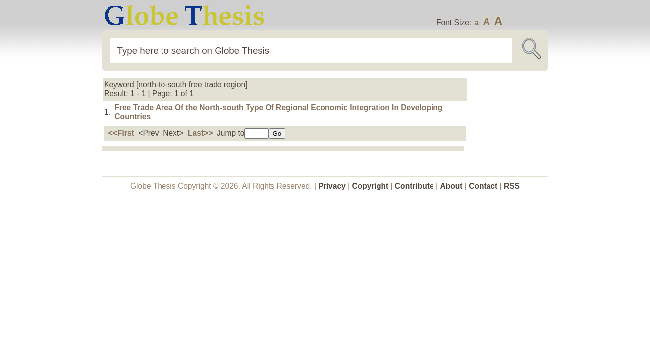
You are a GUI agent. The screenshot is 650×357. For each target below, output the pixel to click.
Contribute (414, 186)
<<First (121, 133)
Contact (484, 186)
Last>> (200, 133)
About (451, 186)
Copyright (370, 186)
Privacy (332, 186)
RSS (512, 186)
